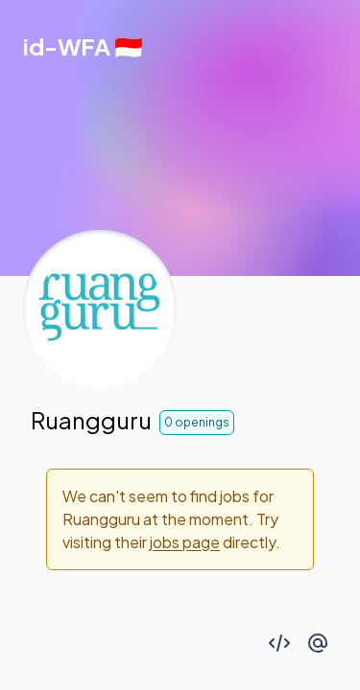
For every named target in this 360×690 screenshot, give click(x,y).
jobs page (185, 542)
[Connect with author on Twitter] (317, 643)
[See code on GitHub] (279, 643)
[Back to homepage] (83, 46)
